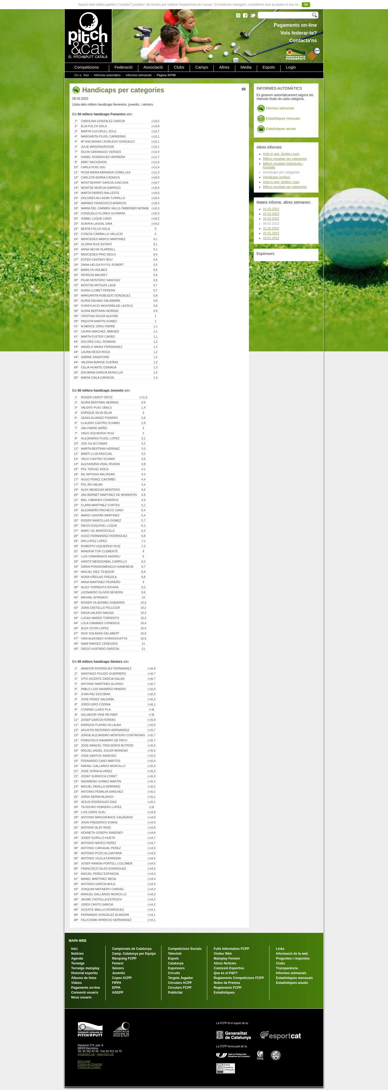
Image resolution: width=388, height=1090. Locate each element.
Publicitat (175, 992)
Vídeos (76, 983)
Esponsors (176, 968)
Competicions (86, 67)
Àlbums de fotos (83, 978)
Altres (224, 67)
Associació (153, 67)
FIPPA (116, 983)
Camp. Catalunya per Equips (134, 954)
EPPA (116, 988)
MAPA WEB (77, 941)
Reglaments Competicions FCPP (239, 978)
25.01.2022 (271, 233)
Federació (124, 67)
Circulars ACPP (180, 983)
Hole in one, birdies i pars (281, 154)
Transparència (287, 968)
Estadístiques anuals (276, 129)
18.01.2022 (271, 238)
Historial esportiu (84, 973)
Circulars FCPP (179, 988)
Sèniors (118, 968)
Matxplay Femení (227, 958)
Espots (268, 67)
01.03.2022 (271, 209)
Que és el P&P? (226, 973)
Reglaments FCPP (227, 988)
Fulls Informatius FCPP (231, 949)
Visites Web (223, 954)
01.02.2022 (271, 228)
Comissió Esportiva (229, 968)
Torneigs (78, 963)
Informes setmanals (139, 75)
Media (246, 67)
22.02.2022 (271, 214)
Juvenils (118, 973)
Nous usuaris (81, 997)
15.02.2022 (271, 219)
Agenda (77, 958)
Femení (117, 963)
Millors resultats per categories (285, 159)
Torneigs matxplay (85, 968)
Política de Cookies (89, 1067)
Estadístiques (224, 992)
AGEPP (117, 992)
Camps (201, 67)
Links (280, 949)
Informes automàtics (107, 75)
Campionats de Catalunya (132, 949)
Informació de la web (292, 954)
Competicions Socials (185, 949)
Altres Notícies (225, 963)
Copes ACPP (122, 978)
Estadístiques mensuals (278, 119)
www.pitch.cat (105, 1054)
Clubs (179, 67)
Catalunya (175, 963)
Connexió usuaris (84, 992)
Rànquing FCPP (124, 958)
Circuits (174, 973)
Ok (306, 4)
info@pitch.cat (86, 1054)
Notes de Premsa (227, 983)
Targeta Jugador (180, 978)
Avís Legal (84, 1061)
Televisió (174, 954)
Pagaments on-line (85, 988)
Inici (86, 75)
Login (291, 67)
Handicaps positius (276, 177)
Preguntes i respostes (293, 958)
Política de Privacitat (90, 1064)
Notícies (77, 954)
